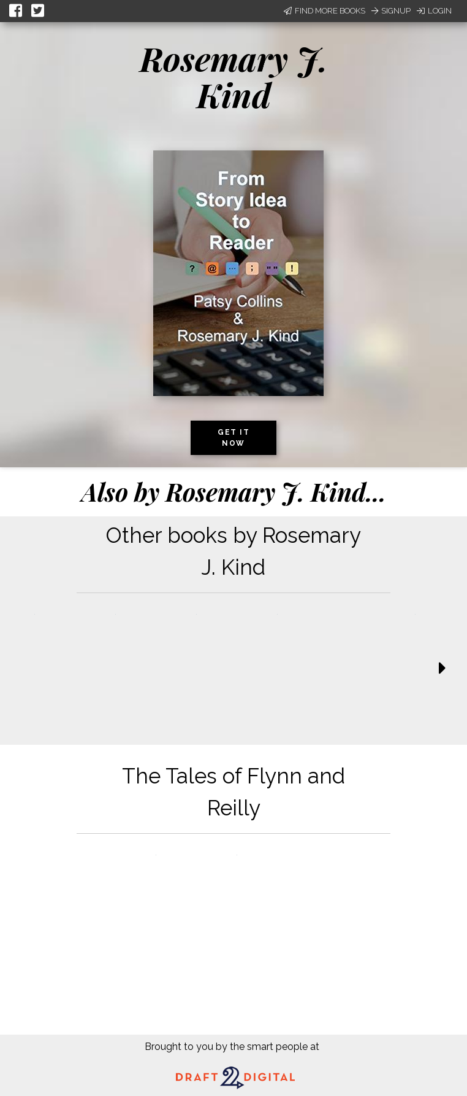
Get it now (233, 438)
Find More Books (324, 10)
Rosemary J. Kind (234, 76)
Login (434, 10)
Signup (391, 10)
